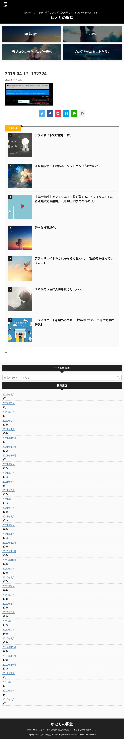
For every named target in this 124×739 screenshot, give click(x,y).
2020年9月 (8, 568)
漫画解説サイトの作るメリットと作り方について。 (68, 166)
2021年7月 (8, 481)
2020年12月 (9, 542)
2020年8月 (8, 577)
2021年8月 (8, 473)
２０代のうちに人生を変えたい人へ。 (59, 289)
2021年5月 (8, 499)
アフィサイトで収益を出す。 (53, 135)
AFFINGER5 (90, 735)
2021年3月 (8, 516)
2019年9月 (8, 673)
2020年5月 (8, 603)
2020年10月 (9, 560)
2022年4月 (8, 403)
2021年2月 (8, 525)
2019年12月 (9, 647)
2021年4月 (8, 507)
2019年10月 (9, 664)
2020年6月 (8, 595)
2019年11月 (9, 656)
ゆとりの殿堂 (62, 18)
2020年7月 (8, 586)
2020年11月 (9, 551)
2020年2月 (8, 629)
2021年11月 (9, 446)
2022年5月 (8, 394)
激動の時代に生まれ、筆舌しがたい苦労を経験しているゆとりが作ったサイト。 (62, 730)
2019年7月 (8, 690)
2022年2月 (8, 420)
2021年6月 (8, 490)
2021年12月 (9, 438)
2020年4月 (8, 612)
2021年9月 (8, 464)
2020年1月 (8, 638)
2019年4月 (8, 699)
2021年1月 (8, 534)
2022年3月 (8, 412)
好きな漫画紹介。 (46, 227)
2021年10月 (9, 455)
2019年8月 (8, 682)
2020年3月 (8, 621)
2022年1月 (8, 429)
